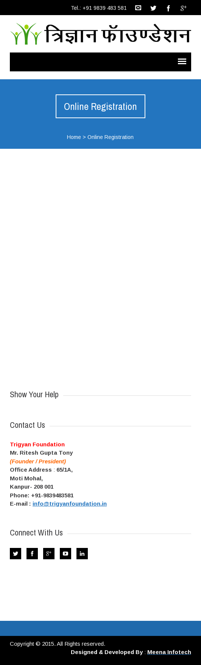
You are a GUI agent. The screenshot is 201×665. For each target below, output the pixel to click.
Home (74, 137)
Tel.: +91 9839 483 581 (99, 8)
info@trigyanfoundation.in (70, 503)
